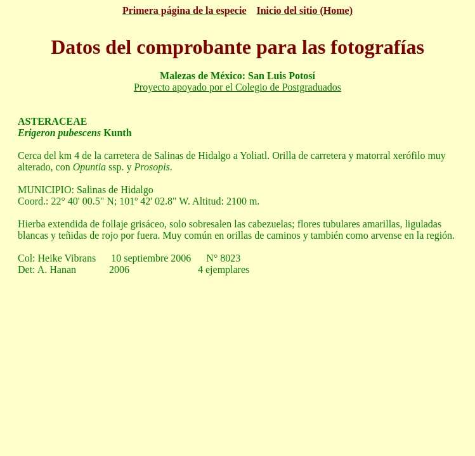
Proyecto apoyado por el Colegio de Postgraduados (237, 87)
